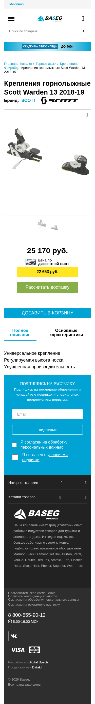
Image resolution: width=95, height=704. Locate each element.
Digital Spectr (38, 662)
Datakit (37, 667)
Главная (10, 64)
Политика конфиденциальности (32, 596)
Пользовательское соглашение (31, 593)
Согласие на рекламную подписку (34, 604)
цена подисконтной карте (53, 262)
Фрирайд (11, 68)
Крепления (68, 64)
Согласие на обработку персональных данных (43, 599)
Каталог (26, 64)
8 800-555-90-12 (27, 615)
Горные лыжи (46, 64)
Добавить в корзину (47, 312)
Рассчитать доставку (47, 287)
